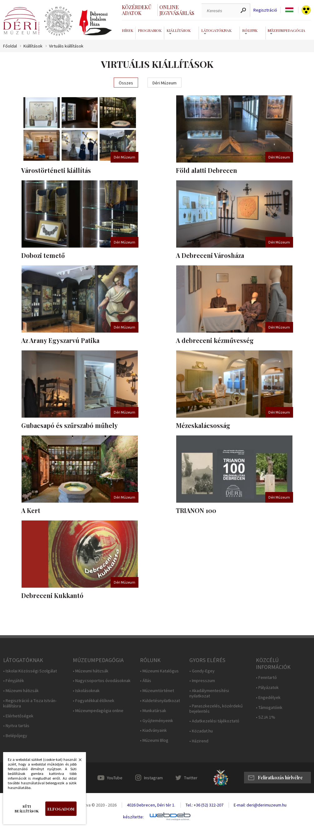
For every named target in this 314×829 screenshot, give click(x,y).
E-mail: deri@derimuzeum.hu (260, 805)
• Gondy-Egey (202, 671)
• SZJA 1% (265, 717)
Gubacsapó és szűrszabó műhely (69, 425)
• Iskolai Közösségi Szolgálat (30, 671)
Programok (150, 30)
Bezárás (76, 761)
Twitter (190, 778)
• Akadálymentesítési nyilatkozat (209, 693)
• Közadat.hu (201, 731)
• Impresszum (202, 680)
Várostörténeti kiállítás (56, 170)
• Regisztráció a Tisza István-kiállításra (30, 703)
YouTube (114, 778)
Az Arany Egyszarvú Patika (60, 340)
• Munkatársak (153, 710)
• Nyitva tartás (16, 725)
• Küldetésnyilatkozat (160, 700)
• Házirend (198, 741)
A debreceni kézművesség (215, 340)
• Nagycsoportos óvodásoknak (102, 680)
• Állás (145, 680)
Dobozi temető (43, 255)
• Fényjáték (13, 680)
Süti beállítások (27, 808)
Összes (126, 83)
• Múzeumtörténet (157, 690)
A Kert (30, 510)
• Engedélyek (268, 697)
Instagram (153, 778)
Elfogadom (60, 808)
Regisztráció (265, 10)
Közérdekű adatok (137, 10)
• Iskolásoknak (86, 690)
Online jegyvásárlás (176, 10)
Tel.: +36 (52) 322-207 (204, 805)
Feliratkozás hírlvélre (280, 778)
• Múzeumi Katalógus (159, 671)
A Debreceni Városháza (210, 255)
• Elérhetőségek (18, 716)
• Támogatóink (269, 707)
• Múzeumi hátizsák (21, 690)
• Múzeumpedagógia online (98, 710)
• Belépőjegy (15, 735)
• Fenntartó (266, 677)
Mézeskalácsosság (203, 425)
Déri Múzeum (164, 83)
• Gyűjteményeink (156, 720)
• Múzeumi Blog (154, 740)
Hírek (127, 30)
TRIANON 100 (196, 510)
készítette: (133, 817)
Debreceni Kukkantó (52, 595)
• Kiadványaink (153, 730)
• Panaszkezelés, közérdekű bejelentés (216, 708)
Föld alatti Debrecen (206, 170)
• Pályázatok (267, 687)
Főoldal (10, 46)
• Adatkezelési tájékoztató (214, 721)
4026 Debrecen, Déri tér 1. (151, 805)
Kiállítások (32, 46)
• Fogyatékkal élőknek (93, 700)
